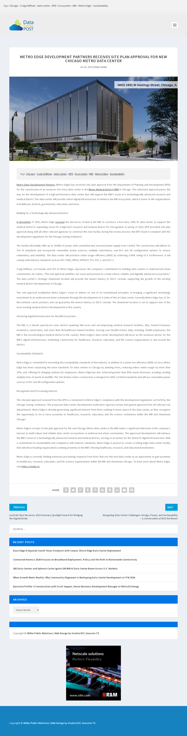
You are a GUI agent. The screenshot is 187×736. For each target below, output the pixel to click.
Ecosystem (64, 5)
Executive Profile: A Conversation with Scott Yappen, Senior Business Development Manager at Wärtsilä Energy (76, 582)
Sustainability (100, 5)
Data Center (100, 63)
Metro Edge (85, 5)
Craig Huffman (27, 5)
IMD (75, 5)
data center (43, 5)
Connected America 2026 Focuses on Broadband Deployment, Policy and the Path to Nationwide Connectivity (75, 555)
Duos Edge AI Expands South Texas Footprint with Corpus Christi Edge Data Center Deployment (67, 546)
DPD (54, 5)
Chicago (13, 5)
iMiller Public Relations (40, 629)
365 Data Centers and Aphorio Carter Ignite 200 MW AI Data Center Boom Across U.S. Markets (65, 564)
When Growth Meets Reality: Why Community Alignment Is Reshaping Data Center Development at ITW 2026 (74, 573)
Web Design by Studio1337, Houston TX (77, 629)
